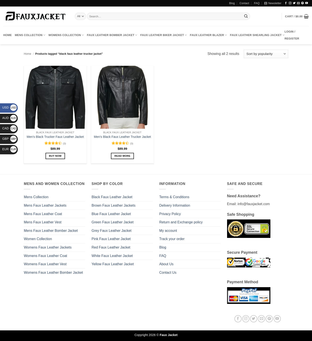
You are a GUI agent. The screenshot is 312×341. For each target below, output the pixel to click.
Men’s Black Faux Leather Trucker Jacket (122, 136)
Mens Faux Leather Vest (42, 222)
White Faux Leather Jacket (112, 256)
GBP (9, 138)
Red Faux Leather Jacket (111, 247)
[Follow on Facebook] (285, 3)
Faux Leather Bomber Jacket (112, 35)
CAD (9, 128)
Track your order (172, 239)
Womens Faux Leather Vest (45, 264)
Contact (244, 3)
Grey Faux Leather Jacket (112, 230)
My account (168, 230)
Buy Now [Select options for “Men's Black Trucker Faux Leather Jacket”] (55, 156)
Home (7, 35)
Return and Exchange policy (181, 222)
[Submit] (246, 16)
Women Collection (38, 239)
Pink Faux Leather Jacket (111, 239)
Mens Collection (30, 35)
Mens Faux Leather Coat (43, 214)
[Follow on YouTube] (306, 3)
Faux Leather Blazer (208, 35)
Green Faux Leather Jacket (113, 222)
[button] (272, 3)
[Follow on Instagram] (290, 3)
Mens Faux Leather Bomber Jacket (51, 230)
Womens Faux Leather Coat (45, 256)
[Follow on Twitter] (294, 3)
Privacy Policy (170, 214)
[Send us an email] (298, 3)
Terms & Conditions (174, 197)
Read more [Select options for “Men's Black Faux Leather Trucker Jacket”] (122, 156)
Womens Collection (66, 35)
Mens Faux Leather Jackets (45, 205)
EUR (9, 149)
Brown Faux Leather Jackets (114, 205)
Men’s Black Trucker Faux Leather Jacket (55, 136)
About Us (166, 264)
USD (9, 107)
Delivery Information (174, 205)
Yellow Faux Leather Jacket (113, 264)
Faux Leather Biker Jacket (163, 35)
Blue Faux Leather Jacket (111, 214)
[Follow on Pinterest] (302, 3)
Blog (232, 3)
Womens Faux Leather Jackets (48, 247)
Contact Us (167, 272)
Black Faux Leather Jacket (112, 197)
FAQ (257, 3)
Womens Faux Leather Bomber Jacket (53, 272)
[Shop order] (266, 54)
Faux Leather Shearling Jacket (257, 35)
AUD (9, 118)
